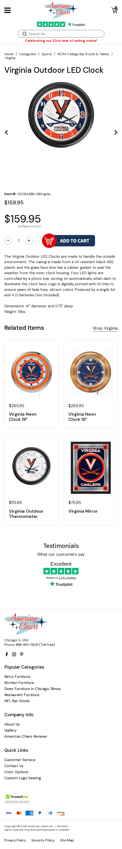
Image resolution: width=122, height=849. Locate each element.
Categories (27, 54)
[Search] (65, 33)
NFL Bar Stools (17, 701)
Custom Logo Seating (22, 778)
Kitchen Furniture (19, 683)
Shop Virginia (105, 328)
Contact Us (13, 766)
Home (9, 54)
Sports (47, 54)
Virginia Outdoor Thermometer (26, 514)
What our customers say (61, 554)
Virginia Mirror (83, 511)
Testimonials (61, 546)
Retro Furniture (17, 677)
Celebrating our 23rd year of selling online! (61, 40)
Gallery (10, 730)
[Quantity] (18, 241)
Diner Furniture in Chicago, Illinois (32, 689)
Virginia (10, 58)
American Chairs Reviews (25, 736)
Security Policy (43, 840)
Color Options (16, 772)
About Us (12, 724)
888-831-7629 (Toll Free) (35, 644)
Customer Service (19, 760)
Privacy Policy (15, 840)
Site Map (67, 840)
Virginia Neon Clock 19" (23, 417)
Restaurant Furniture (21, 695)
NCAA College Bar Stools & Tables (83, 54)
